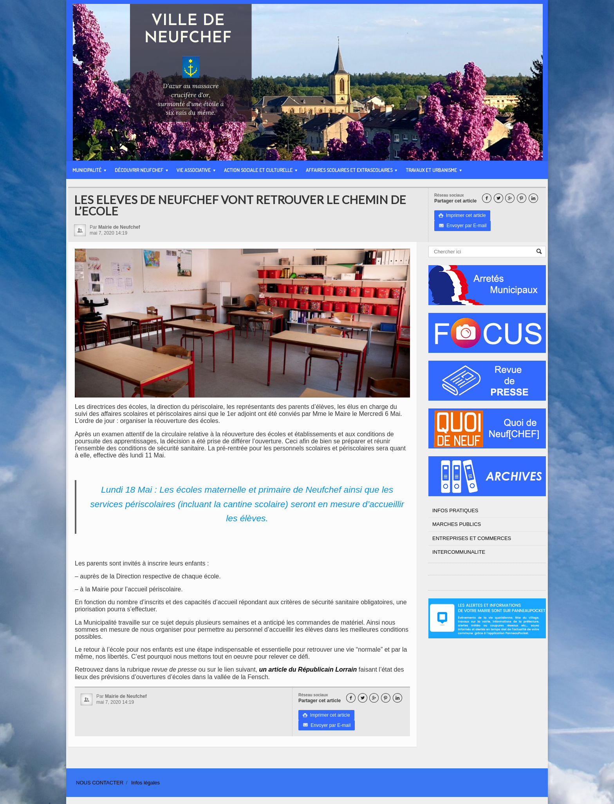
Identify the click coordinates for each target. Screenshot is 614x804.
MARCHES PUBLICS (456, 524)
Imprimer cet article (462, 215)
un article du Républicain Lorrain (308, 669)
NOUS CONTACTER (99, 783)
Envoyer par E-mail (462, 225)
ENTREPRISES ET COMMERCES (471, 538)
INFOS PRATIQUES (455, 510)
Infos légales (145, 783)
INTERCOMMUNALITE (458, 552)
